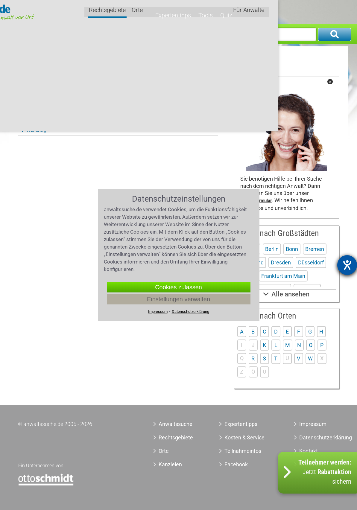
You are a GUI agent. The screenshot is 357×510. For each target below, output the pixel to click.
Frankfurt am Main (283, 276)
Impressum (312, 424)
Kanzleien (170, 464)
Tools (280, 11)
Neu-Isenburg (41, 111)
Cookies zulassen (178, 287)
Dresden (281, 262)
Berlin (272, 249)
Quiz (299, 11)
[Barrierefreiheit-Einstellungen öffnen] (347, 265)
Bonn (292, 249)
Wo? (180, 34)
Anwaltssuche (32, 56)
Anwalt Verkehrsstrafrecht (79, 56)
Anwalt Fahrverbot (131, 56)
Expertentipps (251, 11)
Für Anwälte (327, 11)
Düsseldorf (311, 262)
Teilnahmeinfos (242, 451)
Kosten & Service (244, 437)
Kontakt (308, 451)
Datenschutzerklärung (316, 437)
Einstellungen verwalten (178, 299)
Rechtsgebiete (193, 11)
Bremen (314, 249)
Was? (22, 34)
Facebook (236, 464)
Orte (223, 11)
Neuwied (102, 111)
